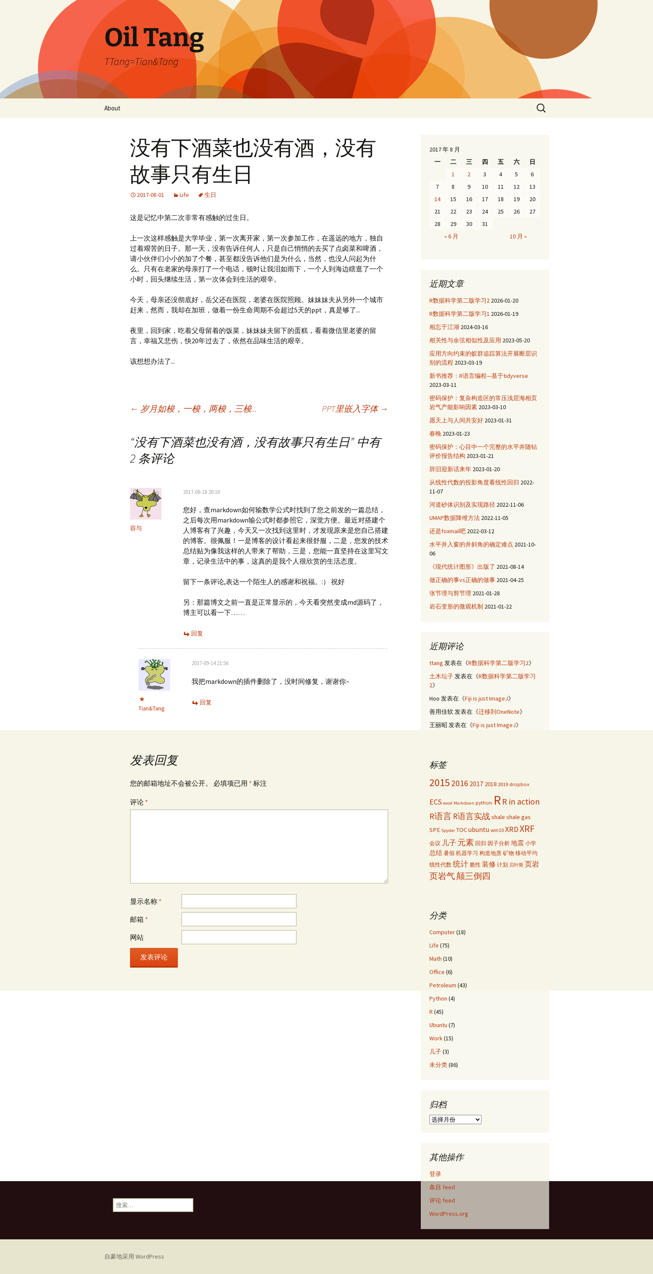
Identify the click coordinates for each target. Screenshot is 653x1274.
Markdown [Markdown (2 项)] (464, 803)
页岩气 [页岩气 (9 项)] (442, 875)
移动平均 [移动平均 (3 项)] (526, 852)
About (112, 108)
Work (436, 1038)
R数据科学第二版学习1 (459, 314)
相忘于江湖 (444, 327)
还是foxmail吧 (447, 531)
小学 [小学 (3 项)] (530, 843)
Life (184, 195)
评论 (139, 802)
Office (437, 972)
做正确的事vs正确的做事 (462, 580)
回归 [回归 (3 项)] (480, 843)
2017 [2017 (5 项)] (476, 783)
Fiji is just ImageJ (486, 698)
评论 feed (442, 1200)
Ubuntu (438, 1025)
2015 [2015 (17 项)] (439, 782)
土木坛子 (441, 676)
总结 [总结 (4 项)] (435, 853)
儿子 (435, 1051)
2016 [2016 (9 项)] (459, 783)
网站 (137, 937)
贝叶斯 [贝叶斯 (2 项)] (516, 865)
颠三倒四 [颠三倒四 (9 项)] (473, 875)
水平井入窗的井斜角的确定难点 (471, 544)
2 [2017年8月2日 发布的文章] (468, 174)
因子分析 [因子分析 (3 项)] (499, 843)
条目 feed (442, 1187)
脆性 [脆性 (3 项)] (475, 864)
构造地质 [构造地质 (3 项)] (490, 852)
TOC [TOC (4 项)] (461, 830)
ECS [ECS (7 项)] (435, 802)
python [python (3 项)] (484, 802)
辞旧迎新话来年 (450, 469)
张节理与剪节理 (450, 593)
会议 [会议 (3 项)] (434, 843)
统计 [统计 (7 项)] (460, 864)
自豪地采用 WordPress (134, 1256)
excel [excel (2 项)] (447, 803)
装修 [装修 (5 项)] (489, 864)
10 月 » (518, 236)
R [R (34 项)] (497, 800)
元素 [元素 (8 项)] (466, 842)
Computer (442, 932)
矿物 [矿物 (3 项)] (508, 852)
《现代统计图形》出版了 (462, 566)
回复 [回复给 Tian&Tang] (206, 702)
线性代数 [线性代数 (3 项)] (440, 864)
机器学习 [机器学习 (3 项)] (467, 852)
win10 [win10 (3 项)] (497, 829)
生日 (210, 195)
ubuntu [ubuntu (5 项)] (478, 829)
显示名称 (146, 901)
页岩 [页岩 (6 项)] (532, 864)
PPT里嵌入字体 (355, 408)
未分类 (438, 1065)
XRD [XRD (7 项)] (511, 829)
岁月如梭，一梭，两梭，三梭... (193, 408)
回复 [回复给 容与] (197, 633)
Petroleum (442, 985)
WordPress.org (448, 1214)
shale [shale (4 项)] (498, 817)
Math (435, 958)
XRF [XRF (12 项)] (527, 828)
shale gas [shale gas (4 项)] (518, 817)
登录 (435, 1174)
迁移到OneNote (499, 712)
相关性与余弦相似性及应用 (465, 340)
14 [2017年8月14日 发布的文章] (437, 199)
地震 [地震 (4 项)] (517, 843)
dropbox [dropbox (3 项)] (519, 784)
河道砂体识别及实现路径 (462, 504)
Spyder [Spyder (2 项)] (448, 830)
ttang (436, 663)
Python (438, 998)
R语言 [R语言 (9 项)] (440, 816)
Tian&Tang (152, 708)
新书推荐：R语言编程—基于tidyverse (478, 376)
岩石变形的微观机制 (456, 606)
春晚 (435, 433)
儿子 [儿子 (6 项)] (449, 842)
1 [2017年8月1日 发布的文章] (453, 174)
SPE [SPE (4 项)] (434, 830)
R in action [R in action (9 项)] (521, 801)
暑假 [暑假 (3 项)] (449, 852)
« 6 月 (451, 236)
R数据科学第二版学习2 (459, 300)
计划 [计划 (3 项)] (502, 864)
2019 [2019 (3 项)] (503, 784)
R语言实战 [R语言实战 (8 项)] (471, 816)
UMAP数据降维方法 (454, 518)
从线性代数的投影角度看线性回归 (474, 482)
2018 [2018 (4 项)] (490, 784)
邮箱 (139, 919)
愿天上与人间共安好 (456, 420)
